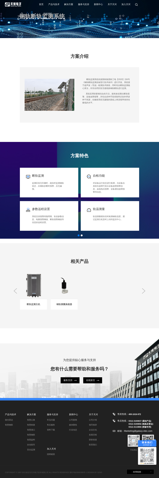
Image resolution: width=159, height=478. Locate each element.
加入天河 (125, 4)
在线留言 (90, 380)
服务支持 (67, 380)
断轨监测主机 (33, 304)
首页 (41, 4)
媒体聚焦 (73, 425)
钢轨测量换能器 (64, 304)
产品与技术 (54, 4)
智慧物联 (9, 425)
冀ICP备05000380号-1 (78, 472)
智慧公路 (31, 420)
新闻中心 (98, 4)
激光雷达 (9, 420)
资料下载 (51, 430)
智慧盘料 (31, 440)
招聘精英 (51, 454)
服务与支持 (83, 4)
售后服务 (51, 425)
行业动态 (73, 430)
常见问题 (51, 420)
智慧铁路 (31, 425)
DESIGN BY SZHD (94, 472)
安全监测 (31, 450)
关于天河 (112, 4)
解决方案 (68, 4)
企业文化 (93, 430)
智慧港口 (31, 430)
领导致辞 (93, 425)
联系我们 (93, 445)
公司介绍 (93, 420)
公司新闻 (73, 420)
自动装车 (31, 445)
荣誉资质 (93, 440)
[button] (79, 235)
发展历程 (93, 435)
